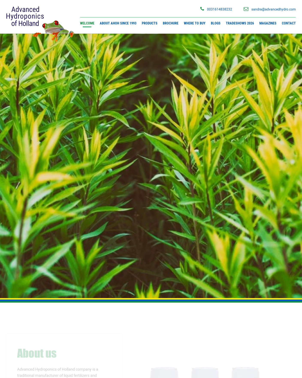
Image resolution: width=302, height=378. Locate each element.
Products (149, 23)
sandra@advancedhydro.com (270, 8)
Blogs (215, 23)
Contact (289, 23)
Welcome (87, 23)
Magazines (267, 23)
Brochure (170, 23)
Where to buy (194, 23)
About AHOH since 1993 (118, 23)
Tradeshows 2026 (240, 23)
